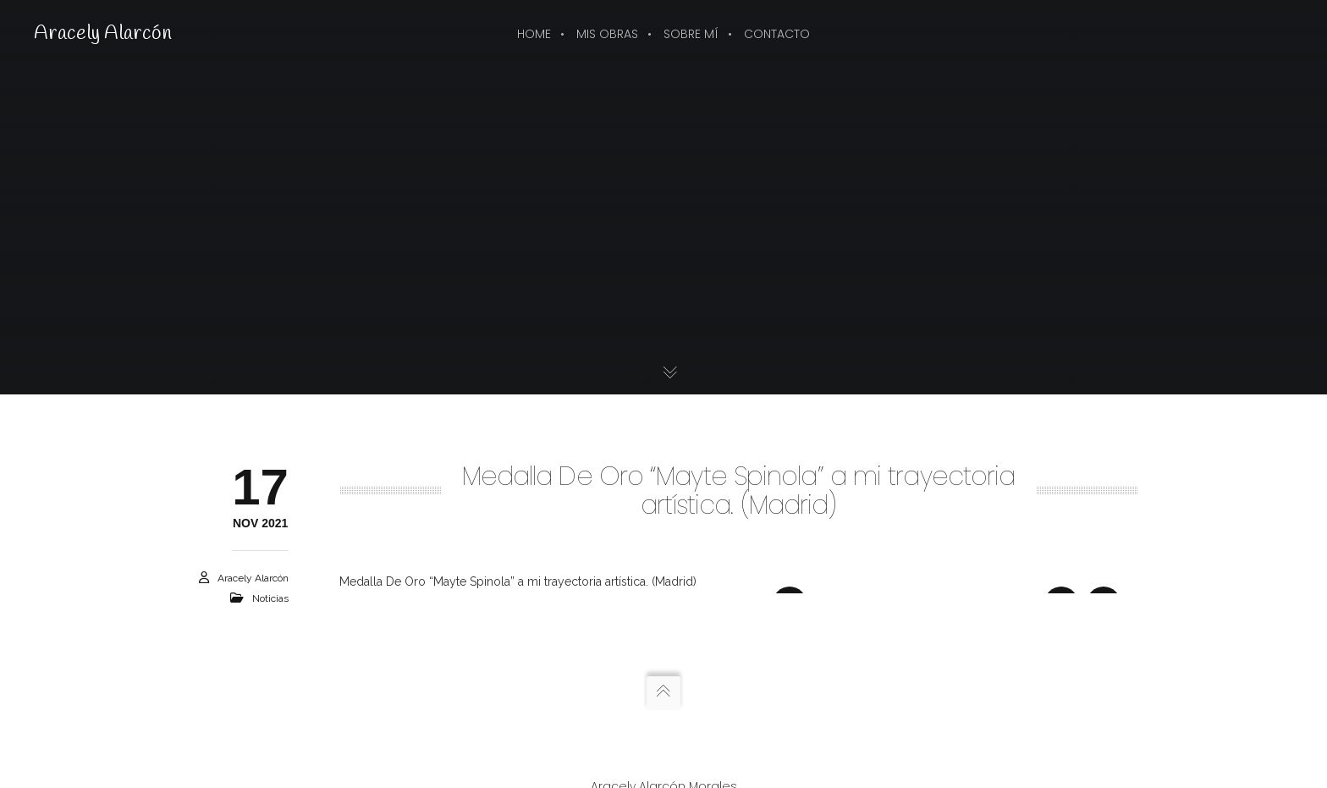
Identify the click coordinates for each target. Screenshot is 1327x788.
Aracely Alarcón (103, 33)
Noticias (270, 598)
